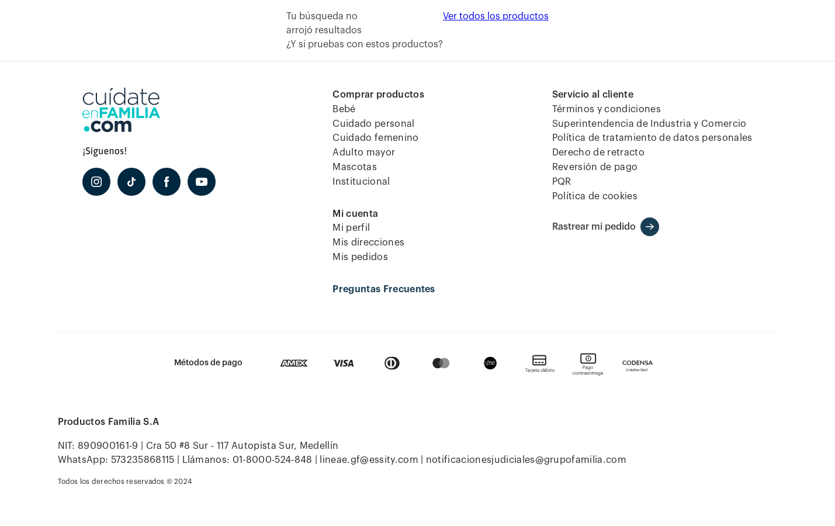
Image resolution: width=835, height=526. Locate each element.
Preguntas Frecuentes (383, 289)
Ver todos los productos (496, 16)
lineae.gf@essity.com (369, 460)
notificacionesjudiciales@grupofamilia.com (526, 460)
